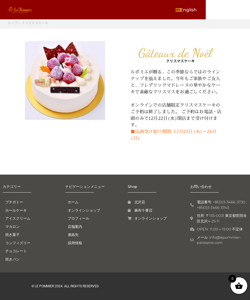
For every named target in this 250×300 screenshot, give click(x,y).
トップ (13, 23)
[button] (218, 9)
